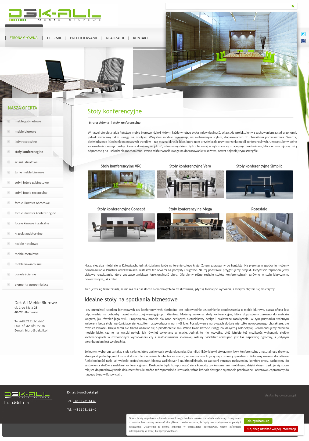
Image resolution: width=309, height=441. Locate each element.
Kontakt (140, 37)
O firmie (54, 37)
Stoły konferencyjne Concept (121, 209)
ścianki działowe (26, 162)
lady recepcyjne (26, 142)
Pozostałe (259, 209)
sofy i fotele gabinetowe (32, 182)
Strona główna (99, 123)
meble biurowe (25, 131)
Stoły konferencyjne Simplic (259, 166)
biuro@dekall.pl (36, 330)
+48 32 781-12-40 (84, 409)
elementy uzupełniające (31, 284)
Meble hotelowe (26, 244)
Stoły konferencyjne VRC (121, 166)
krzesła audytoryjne (28, 233)
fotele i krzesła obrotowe (32, 203)
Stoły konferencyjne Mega (190, 209)
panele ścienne (25, 274)
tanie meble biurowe (29, 172)
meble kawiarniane (28, 264)
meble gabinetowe (28, 121)
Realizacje (115, 37)
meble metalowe (27, 254)
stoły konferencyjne (127, 123)
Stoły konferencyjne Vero (190, 166)
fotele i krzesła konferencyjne (35, 213)
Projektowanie (84, 37)
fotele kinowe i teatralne (32, 223)
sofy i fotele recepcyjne (31, 193)
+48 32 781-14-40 (31, 321)
